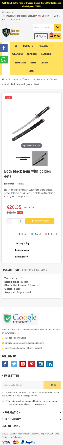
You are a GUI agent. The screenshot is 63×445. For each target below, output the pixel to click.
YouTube (22, 364)
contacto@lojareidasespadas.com (19, 16)
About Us (7, 12)
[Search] (47, 27)
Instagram (40, 364)
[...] (18, 333)
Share (23, 234)
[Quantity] (15, 221)
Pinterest (51, 234)
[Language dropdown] (44, 15)
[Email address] (23, 385)
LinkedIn (49, 364)
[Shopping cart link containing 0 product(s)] (55, 36)
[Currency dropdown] (57, 15)
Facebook (5, 364)
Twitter (14, 364)
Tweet (36, 234)
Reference (9, 183)
